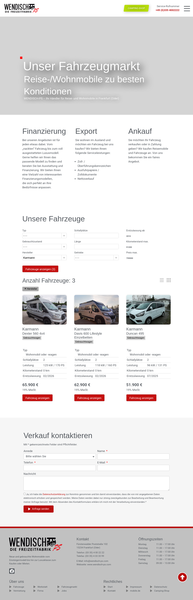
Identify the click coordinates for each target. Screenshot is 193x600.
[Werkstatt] (34, 587)
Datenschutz (160, 587)
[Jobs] (58, 591)
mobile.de (135, 590)
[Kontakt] (105, 591)
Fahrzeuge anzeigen (40, 269)
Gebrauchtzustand (32, 241)
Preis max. (132, 252)
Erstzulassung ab (135, 230)
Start (110, 587)
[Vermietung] (10, 591)
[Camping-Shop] (151, 591)
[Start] (105, 587)
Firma (40, 590)
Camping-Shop (161, 590)
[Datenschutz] (151, 587)
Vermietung (19, 590)
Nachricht (30, 474)
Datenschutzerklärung (54, 494)
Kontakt (112, 590)
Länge (77, 241)
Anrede (28, 451)
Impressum (136, 587)
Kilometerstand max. (137, 241)
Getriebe (78, 252)
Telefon (29, 462)
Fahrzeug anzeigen (37, 398)
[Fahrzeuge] (10, 587)
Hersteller (27, 252)
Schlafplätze (81, 230)
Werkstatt (42, 587)
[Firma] (34, 591)
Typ (24, 230)
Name (101, 451)
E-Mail (101, 462)
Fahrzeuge (18, 587)
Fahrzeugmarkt (69, 587)
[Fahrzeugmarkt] (58, 587)
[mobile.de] (127, 591)
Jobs (64, 590)
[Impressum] (127, 587)
